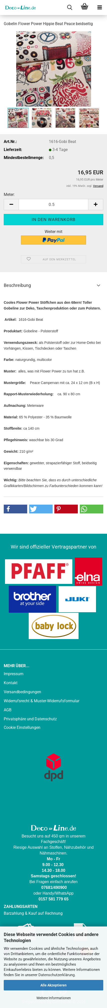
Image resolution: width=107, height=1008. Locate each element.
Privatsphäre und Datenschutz (30, 719)
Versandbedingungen (22, 691)
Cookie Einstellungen (22, 727)
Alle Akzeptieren (53, 985)
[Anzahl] (53, 204)
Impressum (13, 673)
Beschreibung (17, 285)
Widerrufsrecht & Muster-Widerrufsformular (41, 701)
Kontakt (10, 682)
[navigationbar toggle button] (99, 7)
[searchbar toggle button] (69, 7)
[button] (11, 204)
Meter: (9, 194)
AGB (7, 710)
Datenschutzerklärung (56, 975)
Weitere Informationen (53, 998)
